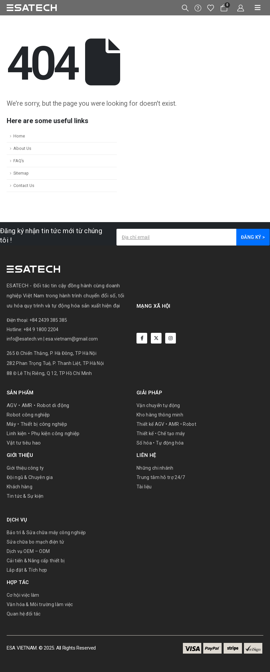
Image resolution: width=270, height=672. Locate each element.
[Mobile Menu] (255, 7)
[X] (156, 338)
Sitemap (21, 173)
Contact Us (23, 185)
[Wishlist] (211, 8)
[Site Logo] (32, 7)
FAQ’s (18, 160)
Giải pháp (149, 393)
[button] (185, 8)
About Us (22, 148)
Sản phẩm (20, 393)
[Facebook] (142, 338)
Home (19, 135)
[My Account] (241, 8)
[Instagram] (170, 338)
